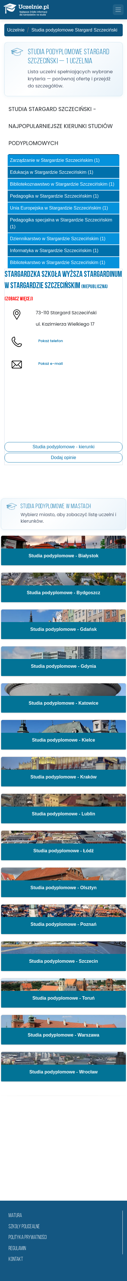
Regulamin (17, 1248)
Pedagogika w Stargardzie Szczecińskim (54, 196)
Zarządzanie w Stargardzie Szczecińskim (55, 160)
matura (15, 1216)
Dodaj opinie (63, 457)
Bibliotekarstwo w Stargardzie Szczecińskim (57, 262)
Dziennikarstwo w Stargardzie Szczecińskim (57, 238)
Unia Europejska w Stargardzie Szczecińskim (59, 208)
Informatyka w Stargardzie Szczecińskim (54, 250)
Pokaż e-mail (50, 363)
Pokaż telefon (50, 341)
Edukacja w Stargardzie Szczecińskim (51, 172)
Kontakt (16, 1259)
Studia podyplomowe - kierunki (64, 446)
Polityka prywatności (28, 1237)
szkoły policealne (24, 1227)
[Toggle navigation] (118, 9)
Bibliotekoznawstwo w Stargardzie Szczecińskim (62, 184)
